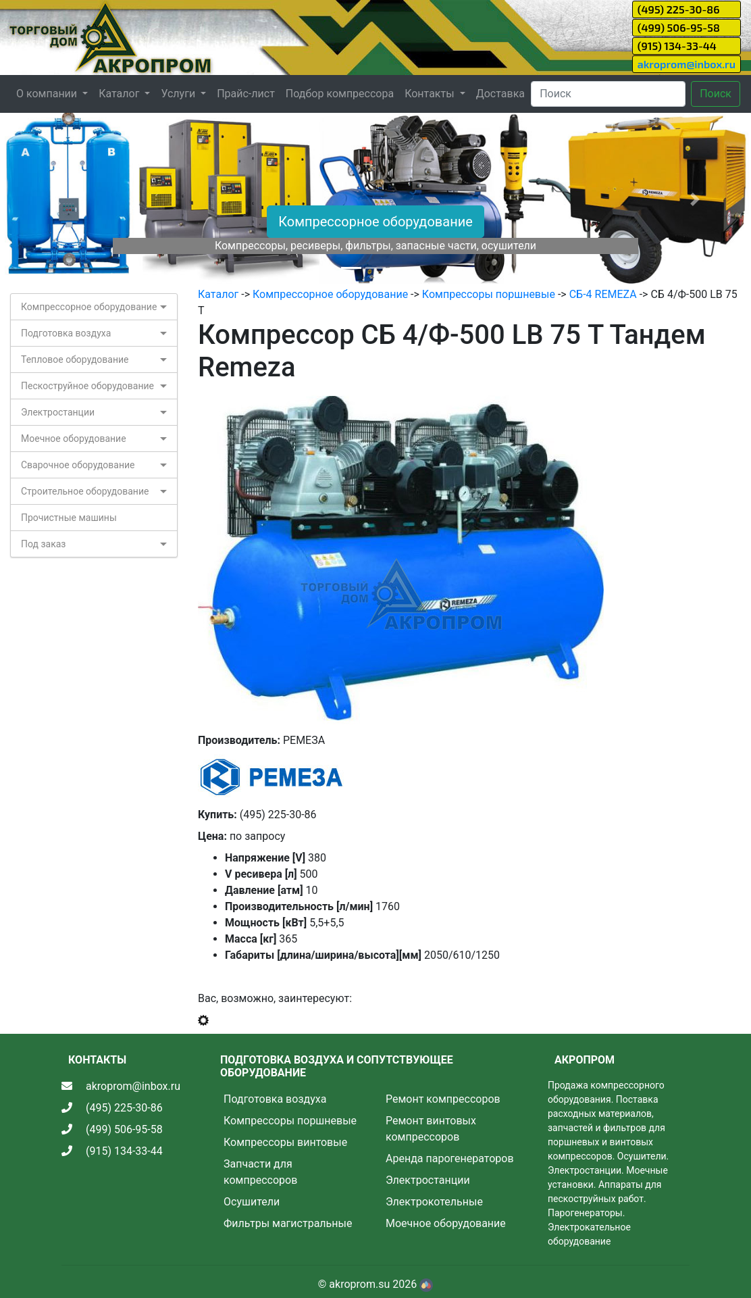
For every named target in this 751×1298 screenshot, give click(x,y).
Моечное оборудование (73, 438)
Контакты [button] (431, 93)
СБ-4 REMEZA (603, 294)
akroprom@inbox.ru (686, 63)
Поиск (715, 93)
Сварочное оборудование (78, 464)
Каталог (218, 294)
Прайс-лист (246, 93)
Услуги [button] (179, 93)
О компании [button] (48, 93)
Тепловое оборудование (75, 359)
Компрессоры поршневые (488, 294)
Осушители (252, 1201)
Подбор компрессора (340, 93)
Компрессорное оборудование (375, 222)
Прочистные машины (69, 517)
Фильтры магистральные (288, 1223)
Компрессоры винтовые (285, 1142)
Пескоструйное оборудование (87, 385)
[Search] (608, 94)
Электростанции (58, 412)
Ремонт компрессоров (443, 1099)
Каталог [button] (120, 93)
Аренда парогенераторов (450, 1158)
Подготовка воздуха (66, 333)
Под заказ (43, 544)
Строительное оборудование (85, 491)
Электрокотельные (434, 1201)
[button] (56, 199)
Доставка (500, 93)
